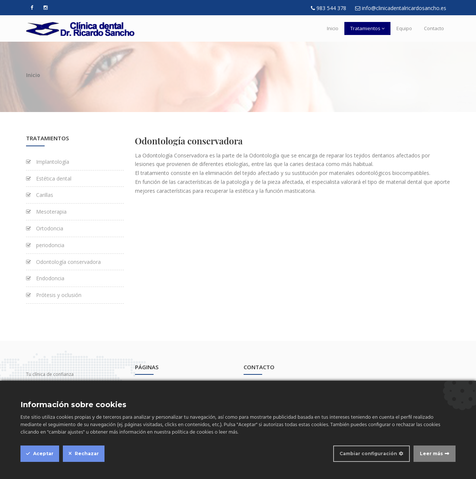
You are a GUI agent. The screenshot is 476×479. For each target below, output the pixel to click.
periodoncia (45, 245)
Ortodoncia (44, 228)
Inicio (332, 28)
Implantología (47, 161)
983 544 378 (331, 8)
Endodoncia (45, 278)
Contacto (434, 28)
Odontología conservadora (63, 261)
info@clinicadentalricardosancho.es (404, 8)
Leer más (431, 453)
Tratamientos (367, 28)
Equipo (404, 28)
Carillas (39, 194)
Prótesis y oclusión (53, 294)
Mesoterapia (46, 211)
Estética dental (48, 178)
